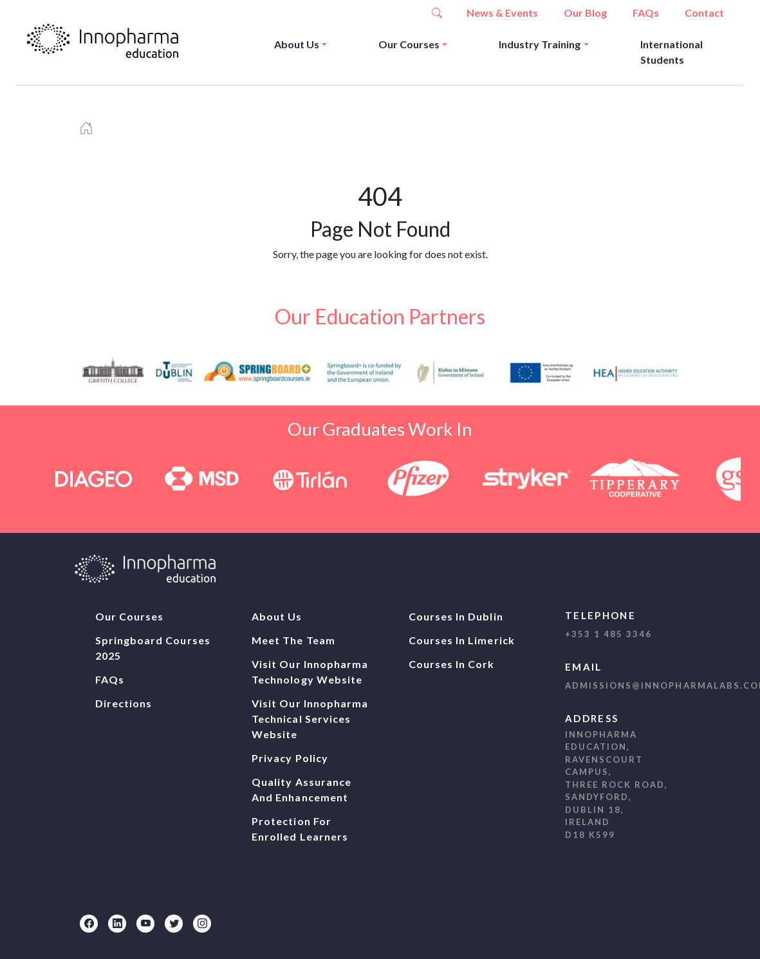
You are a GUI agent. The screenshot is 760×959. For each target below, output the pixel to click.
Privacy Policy (290, 758)
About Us (296, 44)
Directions (124, 703)
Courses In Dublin (456, 616)
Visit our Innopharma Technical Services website (310, 718)
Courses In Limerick (462, 640)
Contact (704, 12)
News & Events (502, 12)
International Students (671, 52)
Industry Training (539, 44)
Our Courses (409, 44)
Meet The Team (293, 640)
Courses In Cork (452, 664)
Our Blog (585, 12)
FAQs (646, 12)
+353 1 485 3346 (608, 634)
